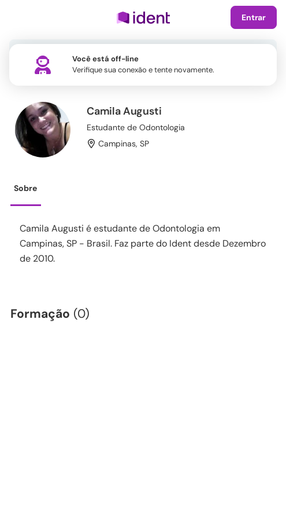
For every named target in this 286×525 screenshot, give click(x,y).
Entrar (254, 17)
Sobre (25, 188)
